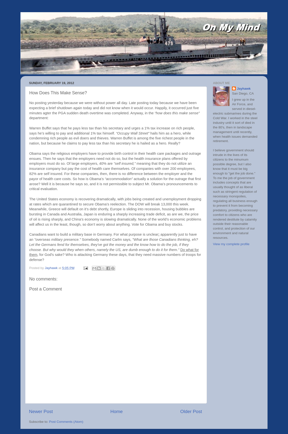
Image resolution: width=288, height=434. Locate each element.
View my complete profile (231, 244)
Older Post (191, 411)
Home (116, 411)
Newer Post (41, 411)
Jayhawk (243, 88)
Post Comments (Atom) (66, 422)
